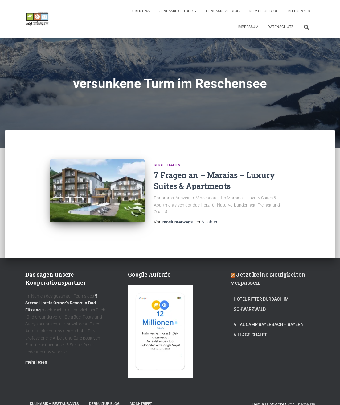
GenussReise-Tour (178, 11)
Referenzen (299, 11)
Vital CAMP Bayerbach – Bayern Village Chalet (269, 329)
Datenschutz (280, 27)
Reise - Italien (167, 165)
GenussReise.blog (223, 11)
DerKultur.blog (263, 11)
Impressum (248, 27)
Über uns (141, 11)
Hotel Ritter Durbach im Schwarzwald (261, 304)
